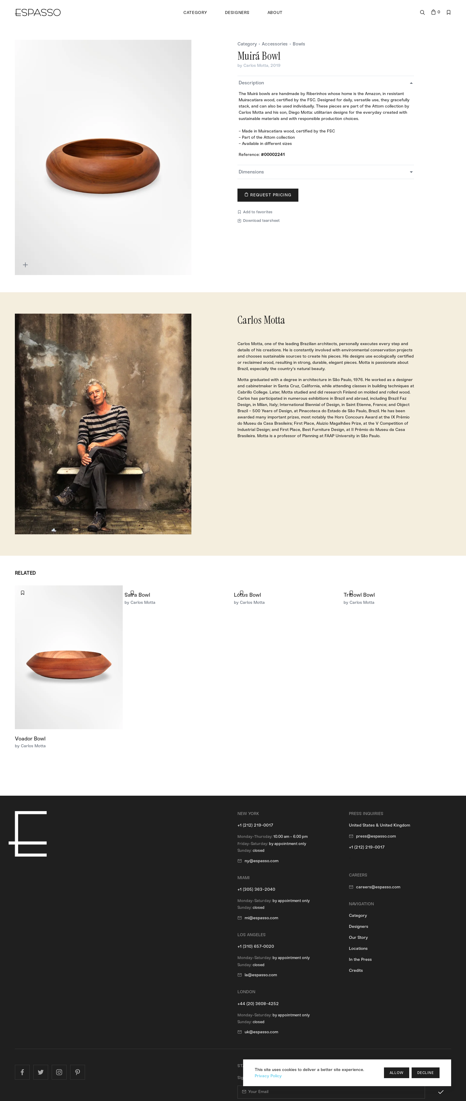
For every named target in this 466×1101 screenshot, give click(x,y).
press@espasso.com (376, 836)
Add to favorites (255, 212)
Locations (358, 948)
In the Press (360, 959)
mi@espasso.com (261, 917)
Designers (358, 926)
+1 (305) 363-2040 (256, 889)
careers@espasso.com (378, 887)
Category (247, 44)
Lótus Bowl (247, 595)
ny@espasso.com (261, 860)
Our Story (358, 937)
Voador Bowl (30, 738)
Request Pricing (268, 195)
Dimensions (251, 172)
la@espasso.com (261, 974)
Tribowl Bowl (359, 595)
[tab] (325, 83)
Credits (356, 970)
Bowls (299, 44)
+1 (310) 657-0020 (255, 946)
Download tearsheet (258, 220)
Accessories (275, 44)
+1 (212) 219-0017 (255, 825)
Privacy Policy (268, 1075)
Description (251, 83)
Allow (397, 1073)
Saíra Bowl (137, 595)
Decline (425, 1073)
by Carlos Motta (252, 65)
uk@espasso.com (261, 1031)
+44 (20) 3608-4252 (258, 1003)
